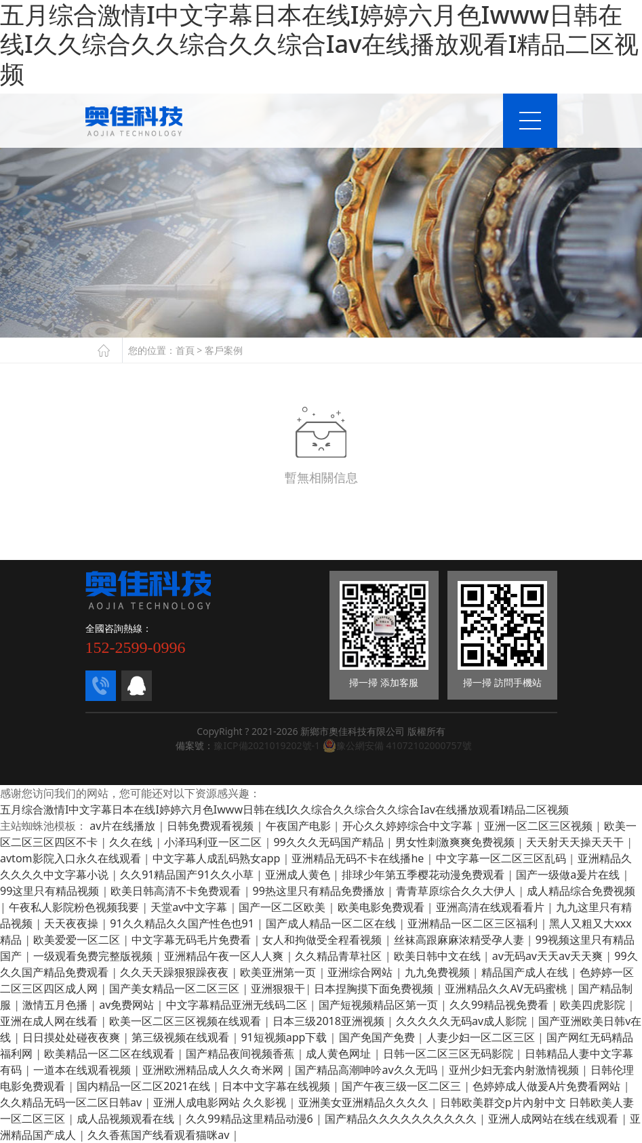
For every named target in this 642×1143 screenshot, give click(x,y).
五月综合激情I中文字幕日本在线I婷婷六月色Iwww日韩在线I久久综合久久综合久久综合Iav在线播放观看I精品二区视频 (284, 809)
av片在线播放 (123, 825)
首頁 (185, 350)
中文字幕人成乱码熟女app (218, 858)
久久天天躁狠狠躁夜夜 (175, 972)
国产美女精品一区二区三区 (175, 988)
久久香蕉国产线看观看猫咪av (159, 1134)
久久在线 (132, 842)
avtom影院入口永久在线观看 (72, 858)
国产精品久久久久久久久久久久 (402, 1118)
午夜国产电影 (300, 825)
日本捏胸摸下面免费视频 (375, 988)
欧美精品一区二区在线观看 (110, 1053)
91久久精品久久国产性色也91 (183, 923)
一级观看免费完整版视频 (94, 955)
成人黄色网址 (340, 1053)
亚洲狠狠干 (278, 988)
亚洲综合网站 (361, 972)
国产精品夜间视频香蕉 (241, 1053)
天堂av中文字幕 (190, 907)
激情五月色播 (56, 1004)
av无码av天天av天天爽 (548, 955)
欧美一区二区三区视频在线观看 (186, 1021)
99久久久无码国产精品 (329, 842)
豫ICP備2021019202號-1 (267, 745)
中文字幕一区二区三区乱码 (502, 858)
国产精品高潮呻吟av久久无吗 (367, 1069)
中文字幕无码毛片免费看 (193, 939)
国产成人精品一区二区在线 (332, 923)
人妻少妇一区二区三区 (482, 1037)
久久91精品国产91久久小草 (188, 874)
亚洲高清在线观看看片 (491, 907)
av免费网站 (128, 1004)
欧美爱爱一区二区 (78, 939)
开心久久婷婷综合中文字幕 (408, 825)
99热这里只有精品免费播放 (320, 890)
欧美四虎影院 (594, 1004)
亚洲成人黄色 (299, 874)
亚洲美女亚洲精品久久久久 (364, 1102)
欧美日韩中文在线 (438, 955)
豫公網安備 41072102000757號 (397, 746)
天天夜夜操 (72, 923)
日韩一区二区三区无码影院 (449, 1053)
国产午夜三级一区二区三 (403, 1086)
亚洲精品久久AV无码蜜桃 (507, 988)
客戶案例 (224, 350)
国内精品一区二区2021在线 (145, 1086)
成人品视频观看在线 (127, 1118)
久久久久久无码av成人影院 (462, 1021)
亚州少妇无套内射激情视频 (515, 1069)
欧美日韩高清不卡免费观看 (177, 890)
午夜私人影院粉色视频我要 (75, 907)
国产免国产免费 (378, 1037)
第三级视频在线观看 (182, 1037)
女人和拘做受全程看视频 (323, 939)
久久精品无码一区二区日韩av (72, 1102)
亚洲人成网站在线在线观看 (554, 1118)
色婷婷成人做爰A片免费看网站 (548, 1086)
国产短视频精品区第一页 (380, 1004)
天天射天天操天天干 (576, 842)
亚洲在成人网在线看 (50, 1021)
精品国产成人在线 (526, 972)
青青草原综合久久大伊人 (457, 890)
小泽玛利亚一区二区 (214, 842)
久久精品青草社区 (339, 955)
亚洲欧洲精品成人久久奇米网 (214, 1069)
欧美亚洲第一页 (279, 972)
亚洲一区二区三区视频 (539, 825)
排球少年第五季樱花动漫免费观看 (424, 874)
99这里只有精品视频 (51, 890)
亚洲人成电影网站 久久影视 (221, 1102)
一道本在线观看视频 (83, 1069)
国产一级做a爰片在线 (569, 874)
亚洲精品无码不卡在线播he (359, 858)
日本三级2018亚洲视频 (330, 1021)
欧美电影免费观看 (382, 907)
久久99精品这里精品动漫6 (251, 1118)
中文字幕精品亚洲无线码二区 (238, 1004)
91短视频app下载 (285, 1037)
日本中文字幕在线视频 (277, 1086)
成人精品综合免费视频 (581, 890)
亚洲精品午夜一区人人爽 (225, 955)
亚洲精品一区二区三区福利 (473, 923)
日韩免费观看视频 (211, 825)
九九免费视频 (439, 972)
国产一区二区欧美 (283, 907)
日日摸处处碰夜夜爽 (72, 1037)
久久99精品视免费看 (500, 1004)
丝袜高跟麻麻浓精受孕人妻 (460, 939)
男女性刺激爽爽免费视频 (456, 842)
